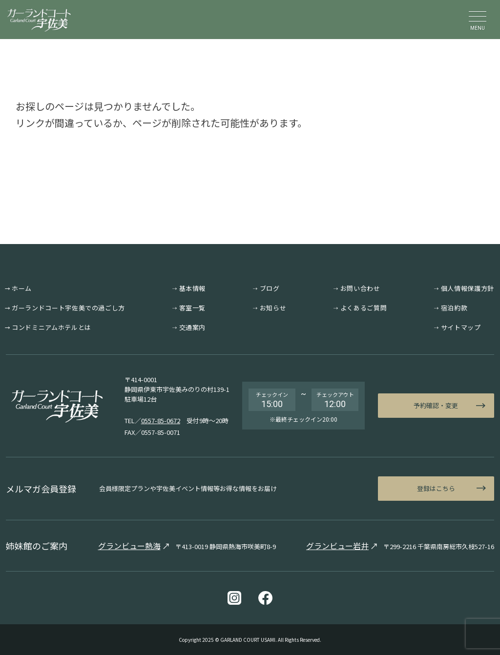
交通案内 (192, 327)
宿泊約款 (454, 307)
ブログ (270, 288)
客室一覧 (192, 307)
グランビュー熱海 (129, 546)
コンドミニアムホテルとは (51, 327)
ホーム (22, 288)
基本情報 (192, 288)
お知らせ (273, 307)
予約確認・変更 (436, 405)
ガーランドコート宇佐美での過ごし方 (68, 307)
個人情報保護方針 (467, 288)
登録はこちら (436, 488)
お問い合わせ (360, 288)
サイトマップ (461, 327)
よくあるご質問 (363, 307)
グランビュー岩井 (337, 546)
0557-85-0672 (160, 420)
